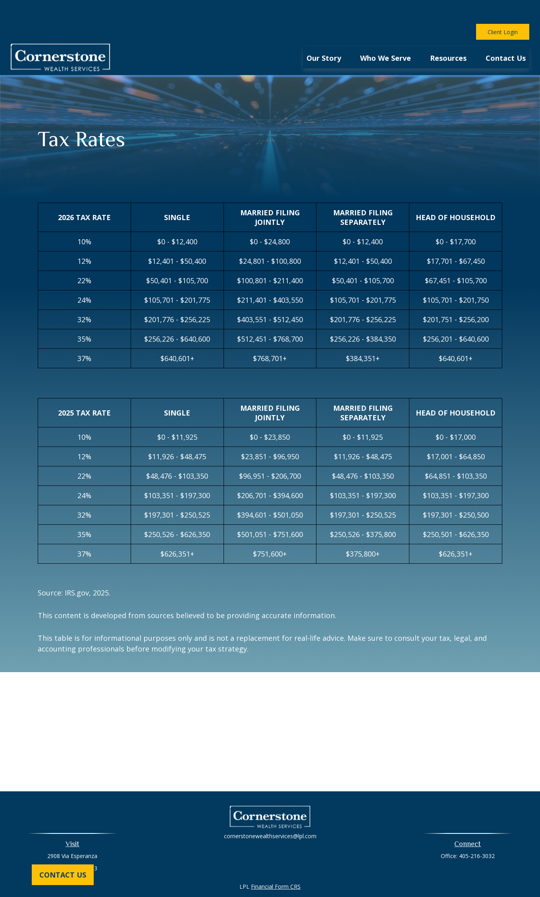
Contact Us (62, 875)
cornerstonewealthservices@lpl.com (270, 812)
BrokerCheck (352, 877)
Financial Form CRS (276, 862)
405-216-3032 (477, 832)
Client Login (503, 8)
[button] (324, 33)
